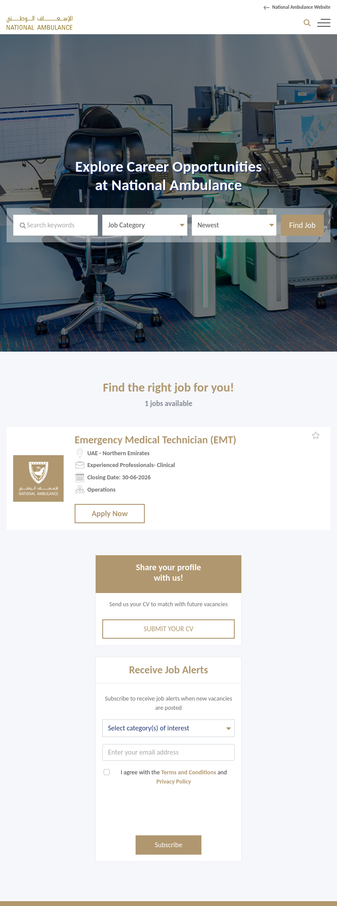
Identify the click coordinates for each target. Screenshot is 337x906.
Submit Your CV (168, 629)
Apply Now (110, 513)
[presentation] (168, 814)
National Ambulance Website (301, 7)
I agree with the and (170, 777)
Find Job (302, 225)
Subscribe (169, 845)
